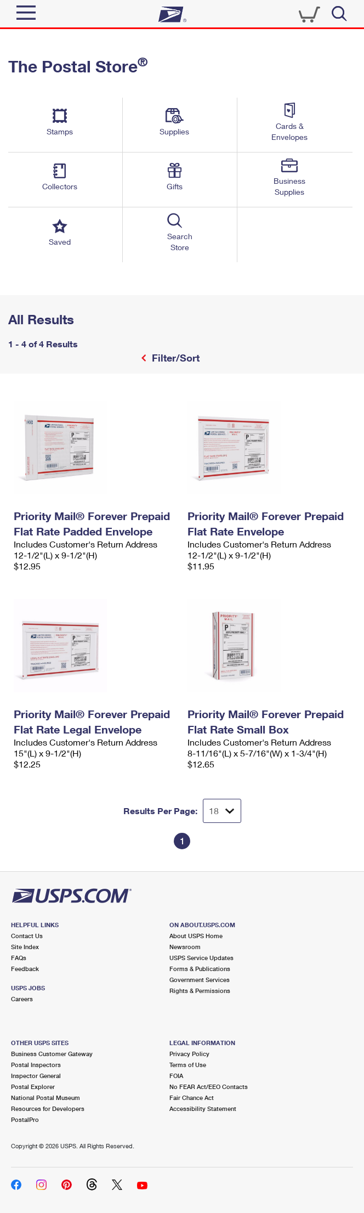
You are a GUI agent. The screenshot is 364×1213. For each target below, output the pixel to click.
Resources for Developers (47, 1108)
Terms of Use (187, 1064)
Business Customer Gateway (52, 1053)
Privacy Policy (189, 1053)
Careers (22, 998)
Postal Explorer (33, 1086)
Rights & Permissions (199, 990)
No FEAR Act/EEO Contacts (208, 1086)
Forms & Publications (199, 968)
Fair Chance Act (191, 1097)
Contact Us (27, 935)
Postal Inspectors (36, 1064)
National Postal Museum (45, 1097)
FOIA (176, 1075)
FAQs (18, 957)
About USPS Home (196, 935)
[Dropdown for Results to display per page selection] (222, 811)
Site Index (25, 946)
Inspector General (36, 1075)
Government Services (199, 979)
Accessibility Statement (202, 1108)
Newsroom (185, 946)
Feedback (25, 968)
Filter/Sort (174, 358)
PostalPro (25, 1119)
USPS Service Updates (201, 957)
